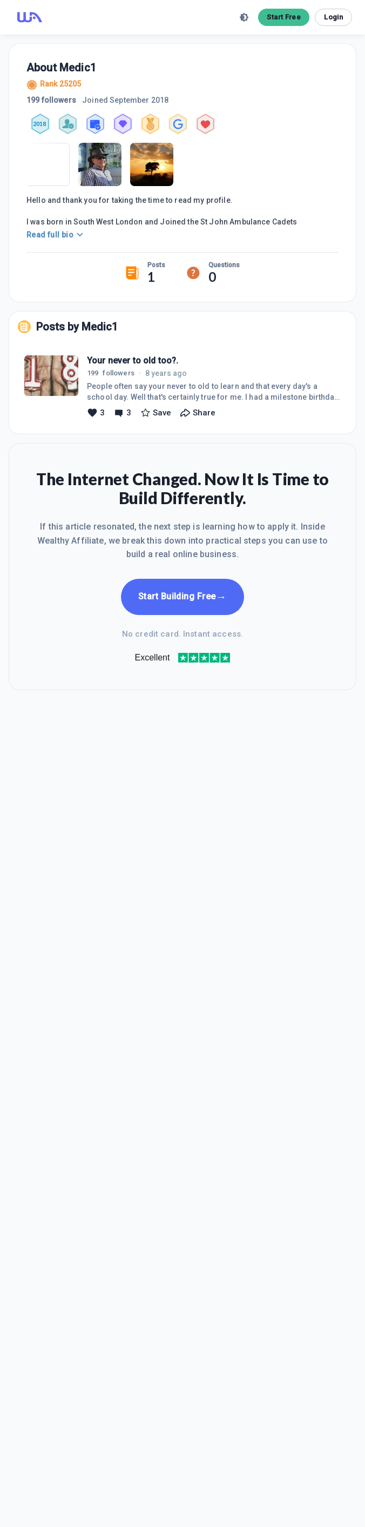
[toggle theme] (244, 17)
